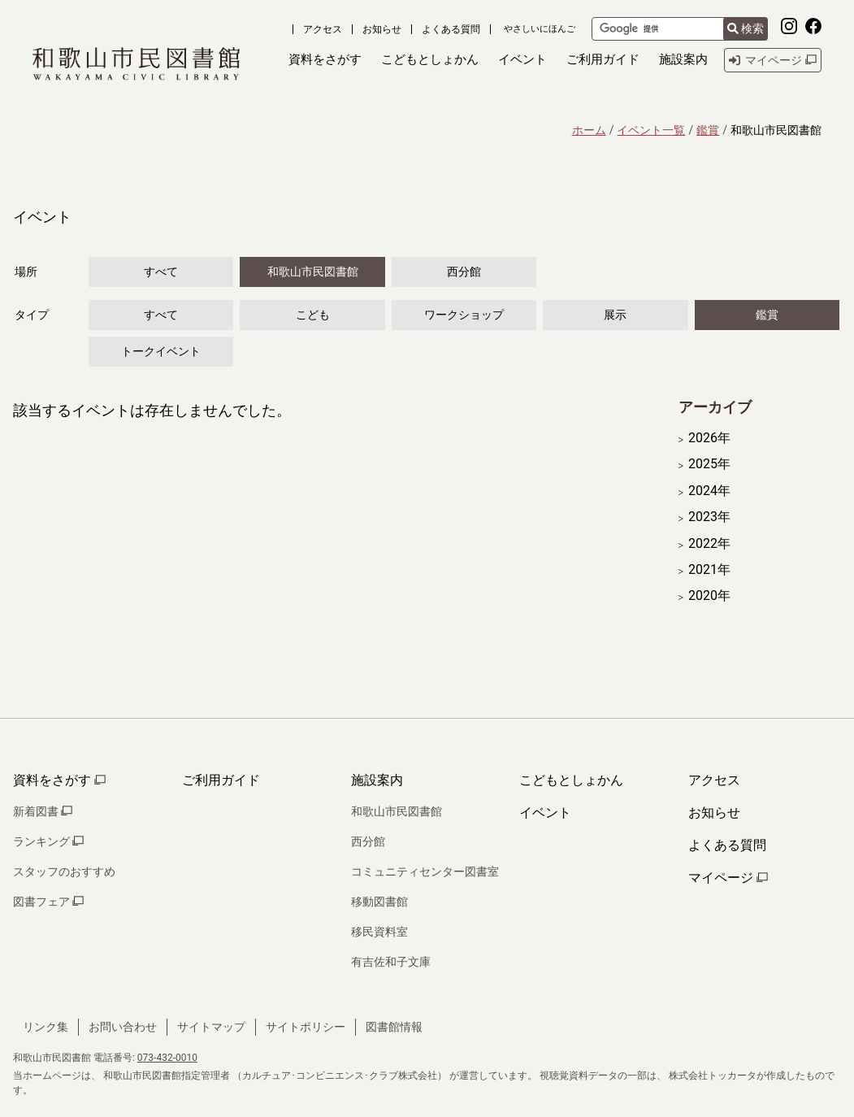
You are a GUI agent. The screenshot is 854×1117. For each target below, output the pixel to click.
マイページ (728, 877)
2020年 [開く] (709, 596)
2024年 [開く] (709, 491)
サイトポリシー (305, 1026)
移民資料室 (379, 931)
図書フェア (48, 901)
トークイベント (161, 351)
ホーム (589, 130)
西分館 (464, 271)
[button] (325, 59)
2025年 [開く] (709, 464)
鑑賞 (707, 130)
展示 (615, 314)
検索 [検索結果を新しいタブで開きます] (745, 28)
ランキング (48, 841)
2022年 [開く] (709, 544)
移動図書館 (379, 901)
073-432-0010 (167, 1057)
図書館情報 (394, 1026)
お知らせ (381, 29)
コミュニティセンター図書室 (425, 871)
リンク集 (45, 1026)
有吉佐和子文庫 (391, 961)
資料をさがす (59, 780)
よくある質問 (451, 29)
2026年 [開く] (709, 438)
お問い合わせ (123, 1026)
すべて (161, 271)
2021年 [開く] (709, 570)
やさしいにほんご (539, 28)
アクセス (322, 29)
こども (313, 314)
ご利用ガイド (221, 780)
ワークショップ (464, 314)
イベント (545, 812)
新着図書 (42, 811)
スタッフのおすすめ (64, 871)
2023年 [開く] (709, 517)
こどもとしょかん (571, 780)
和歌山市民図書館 (312, 271)
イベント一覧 (651, 130)
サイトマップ (211, 1026)
